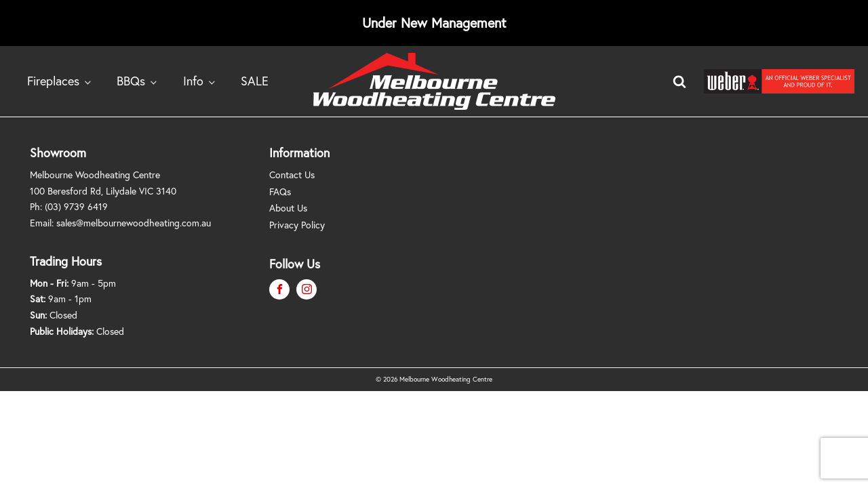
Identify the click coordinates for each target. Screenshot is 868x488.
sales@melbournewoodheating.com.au (133, 222)
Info (193, 81)
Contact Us (292, 174)
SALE (255, 81)
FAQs (280, 191)
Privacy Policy (297, 224)
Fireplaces (53, 81)
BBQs (131, 81)
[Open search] (679, 81)
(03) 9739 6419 (76, 206)
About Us (288, 207)
